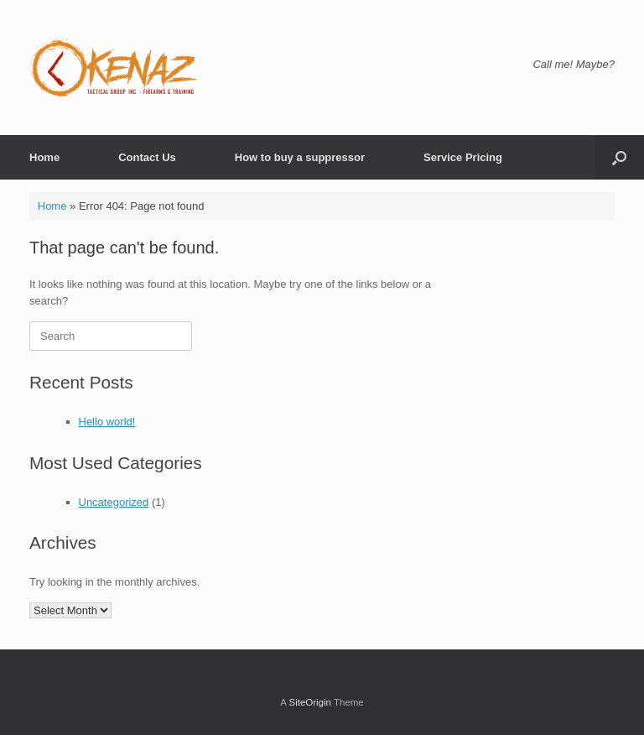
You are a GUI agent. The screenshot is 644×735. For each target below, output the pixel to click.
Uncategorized (114, 502)
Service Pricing (462, 157)
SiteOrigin (309, 702)
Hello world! (107, 421)
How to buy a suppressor (300, 157)
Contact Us (147, 157)
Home (44, 157)
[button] (619, 157)
